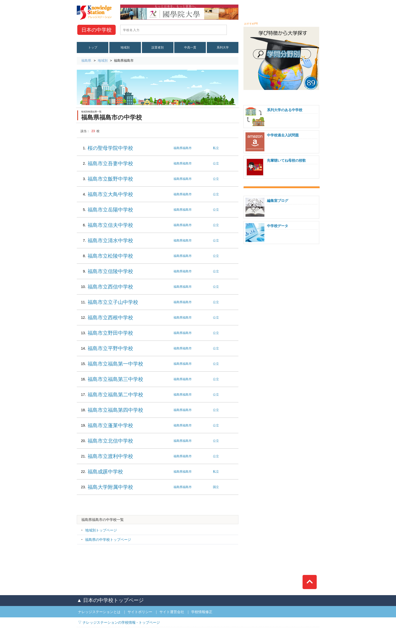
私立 (216, 148)
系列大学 (223, 47)
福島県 (86, 60)
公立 (216, 163)
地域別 (125, 47)
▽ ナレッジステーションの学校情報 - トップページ (119, 622)
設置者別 (158, 47)
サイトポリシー (140, 612)
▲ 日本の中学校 (110, 600)
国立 (216, 487)
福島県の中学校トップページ (108, 540)
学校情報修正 (201, 612)
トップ (92, 47)
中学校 (96, 30)
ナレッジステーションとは (99, 612)
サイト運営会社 (171, 612)
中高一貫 (190, 47)
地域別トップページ (101, 530)
